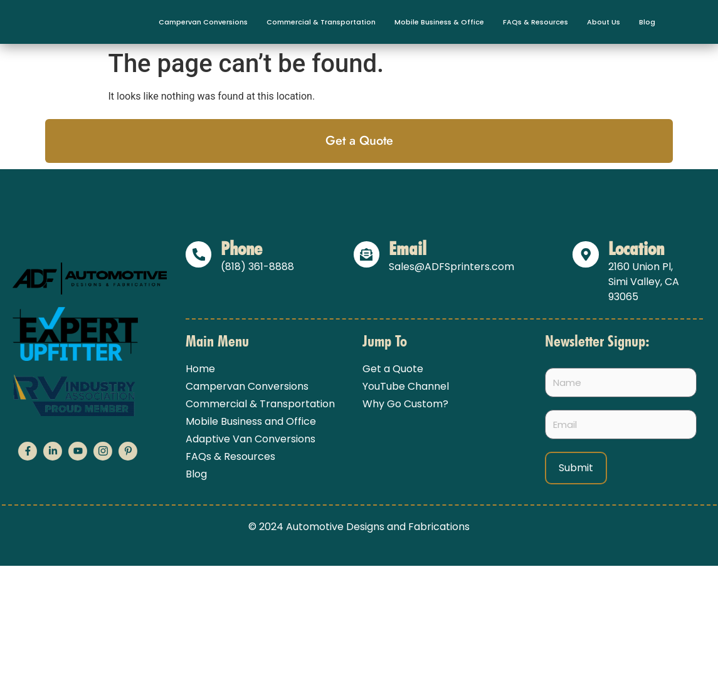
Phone (242, 248)
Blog (647, 22)
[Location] (586, 254)
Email (408, 248)
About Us (603, 22)
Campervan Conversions (203, 22)
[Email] (367, 254)
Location (636, 248)
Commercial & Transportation (321, 22)
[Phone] (199, 254)
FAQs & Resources (535, 22)
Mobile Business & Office (439, 22)
